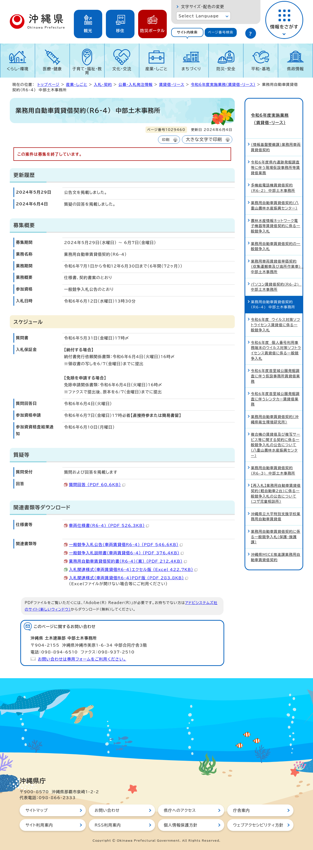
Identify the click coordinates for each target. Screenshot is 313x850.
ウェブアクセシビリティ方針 (258, 825)
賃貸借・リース (171, 84)
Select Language (199, 16)
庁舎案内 (241, 810)
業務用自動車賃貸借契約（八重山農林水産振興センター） (275, 195)
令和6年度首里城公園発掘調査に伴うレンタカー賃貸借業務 (275, 389)
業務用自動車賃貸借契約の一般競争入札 (276, 236)
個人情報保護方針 (181, 825)
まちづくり (191, 69)
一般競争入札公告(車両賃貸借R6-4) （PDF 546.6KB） (126, 545)
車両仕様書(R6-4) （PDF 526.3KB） (109, 525)
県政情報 (295, 69)
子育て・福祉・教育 (87, 71)
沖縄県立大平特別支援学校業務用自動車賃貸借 (276, 506)
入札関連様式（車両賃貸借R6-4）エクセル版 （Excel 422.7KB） (133, 569)
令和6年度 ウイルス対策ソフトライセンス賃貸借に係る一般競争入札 (275, 315)
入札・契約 (103, 84)
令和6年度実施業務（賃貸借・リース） (223, 84)
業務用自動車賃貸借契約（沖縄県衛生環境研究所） (275, 409)
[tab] (187, 32)
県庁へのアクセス (180, 810)
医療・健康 (52, 69)
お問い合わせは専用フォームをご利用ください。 (82, 659)
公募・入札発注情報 (135, 84)
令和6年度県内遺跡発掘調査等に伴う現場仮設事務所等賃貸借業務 (275, 158)
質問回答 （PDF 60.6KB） (97, 485)
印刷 (165, 139)
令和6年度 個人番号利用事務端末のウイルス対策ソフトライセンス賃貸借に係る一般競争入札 (276, 340)
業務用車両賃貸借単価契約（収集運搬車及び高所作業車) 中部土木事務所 (276, 257)
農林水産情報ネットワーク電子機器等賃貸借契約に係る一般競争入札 (275, 216)
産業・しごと (156, 69)
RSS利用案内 (108, 825)
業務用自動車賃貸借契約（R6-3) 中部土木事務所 (273, 461)
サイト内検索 (187, 32)
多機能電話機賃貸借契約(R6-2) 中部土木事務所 (273, 178)
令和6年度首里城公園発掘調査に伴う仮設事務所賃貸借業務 (275, 366)
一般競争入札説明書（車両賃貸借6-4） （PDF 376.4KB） (126, 553)
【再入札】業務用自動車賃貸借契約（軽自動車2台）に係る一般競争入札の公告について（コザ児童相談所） (276, 484)
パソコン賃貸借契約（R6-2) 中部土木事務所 (276, 277)
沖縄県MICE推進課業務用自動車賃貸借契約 (275, 547)
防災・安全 (225, 69)
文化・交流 (121, 69)
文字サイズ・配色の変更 (202, 7)
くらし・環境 (17, 69)
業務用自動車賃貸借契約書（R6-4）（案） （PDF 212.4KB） (128, 561)
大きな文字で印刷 (204, 139)
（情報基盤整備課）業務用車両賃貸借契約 (276, 137)
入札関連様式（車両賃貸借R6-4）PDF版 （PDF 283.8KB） (128, 578)
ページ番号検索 (220, 32)
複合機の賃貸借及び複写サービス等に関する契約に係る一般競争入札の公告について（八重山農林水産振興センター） (275, 435)
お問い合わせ (107, 810)
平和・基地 (260, 69)
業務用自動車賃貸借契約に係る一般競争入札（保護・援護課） (275, 527)
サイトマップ (36, 810)
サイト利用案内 (39, 825)
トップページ (48, 84)
